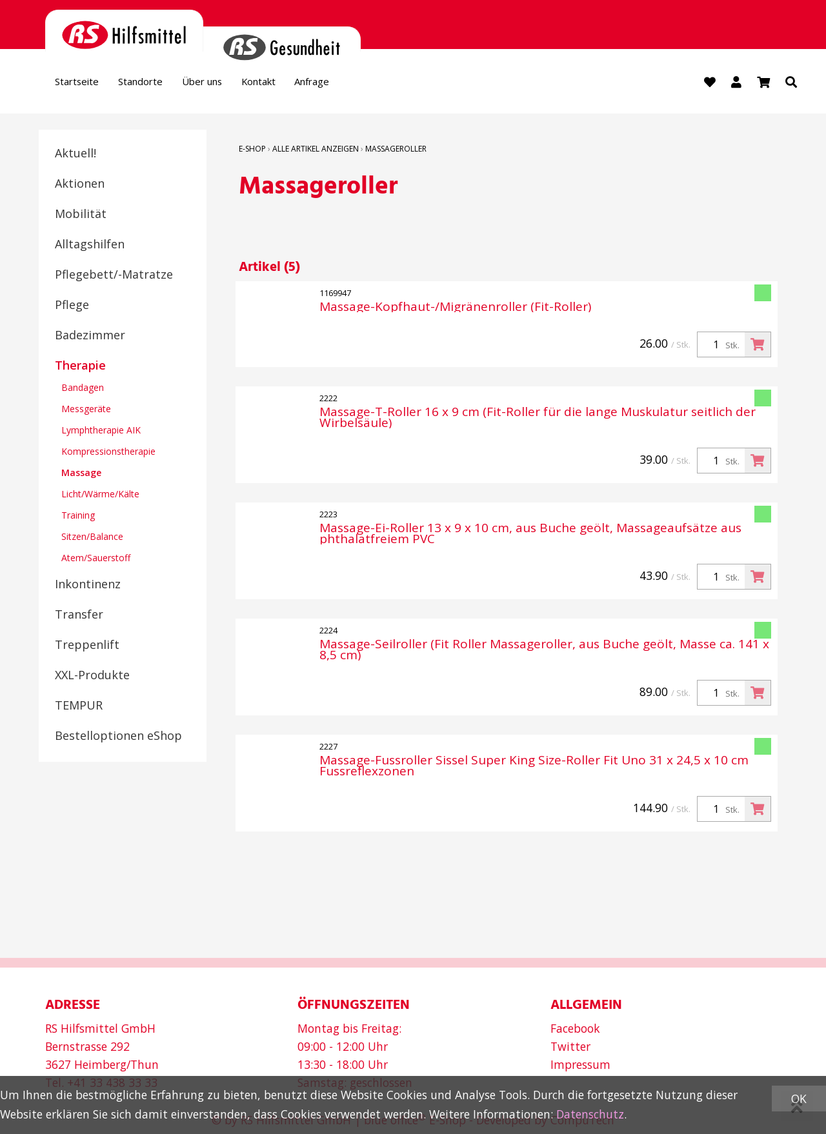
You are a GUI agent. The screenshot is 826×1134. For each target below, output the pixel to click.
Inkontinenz (88, 585)
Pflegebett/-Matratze (114, 276)
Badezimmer (90, 336)
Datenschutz (590, 1114)
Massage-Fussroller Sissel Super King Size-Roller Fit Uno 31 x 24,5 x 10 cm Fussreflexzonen (534, 768)
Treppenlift (87, 646)
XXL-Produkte (92, 676)
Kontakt (301, 84)
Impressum (580, 1064)
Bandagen (82, 389)
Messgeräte (86, 410)
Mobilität (80, 215)
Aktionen (80, 185)
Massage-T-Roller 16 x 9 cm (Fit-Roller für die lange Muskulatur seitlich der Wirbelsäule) (537, 419)
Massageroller (396, 150)
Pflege (72, 306)
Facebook (575, 1028)
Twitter (570, 1046)
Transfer (79, 616)
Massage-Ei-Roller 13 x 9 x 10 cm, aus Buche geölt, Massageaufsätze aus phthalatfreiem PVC (530, 535)
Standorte (158, 84)
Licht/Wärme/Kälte (100, 496)
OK (799, 1098)
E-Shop (252, 150)
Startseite (83, 84)
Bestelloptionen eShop (118, 737)
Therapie (80, 367)
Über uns (232, 84)
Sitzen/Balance (92, 538)
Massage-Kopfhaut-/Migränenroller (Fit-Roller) (455, 308)
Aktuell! (75, 155)
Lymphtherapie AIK (101, 432)
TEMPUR (79, 707)
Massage (81, 474)
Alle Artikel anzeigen (315, 150)
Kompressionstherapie (108, 453)
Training (78, 517)
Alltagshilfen (90, 246)
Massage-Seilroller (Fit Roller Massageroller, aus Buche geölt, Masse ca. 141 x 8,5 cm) (544, 651)
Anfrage (366, 84)
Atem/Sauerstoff (95, 559)
